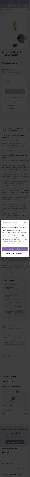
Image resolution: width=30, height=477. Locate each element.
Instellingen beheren (15, 253)
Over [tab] (24, 222)
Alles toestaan (15, 249)
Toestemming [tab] (6, 222)
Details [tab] (15, 222)
